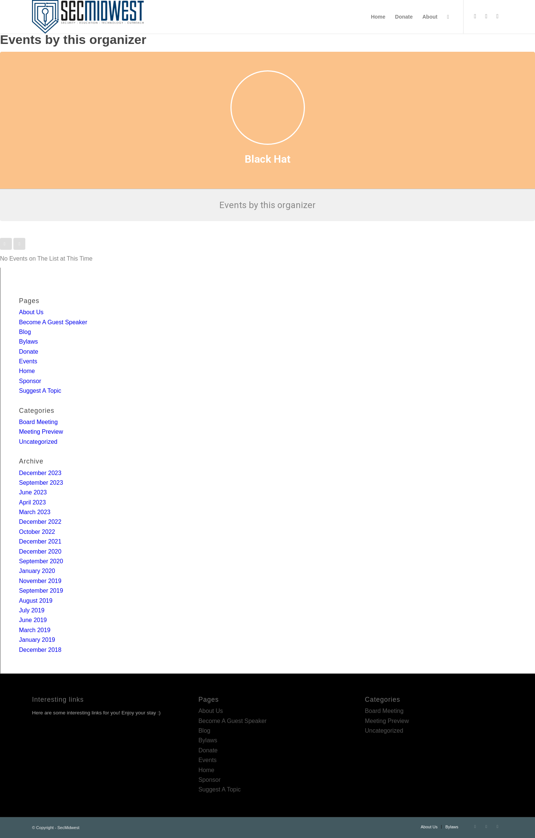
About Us (31, 312)
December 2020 (40, 551)
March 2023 (35, 512)
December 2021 (40, 541)
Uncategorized (38, 442)
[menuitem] (378, 17)
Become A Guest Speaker (53, 322)
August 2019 (35, 601)
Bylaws (28, 341)
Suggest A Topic (40, 391)
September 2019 (41, 590)
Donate (28, 351)
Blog (25, 332)
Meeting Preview (41, 431)
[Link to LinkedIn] (486, 16)
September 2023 (41, 482)
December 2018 (40, 650)
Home (27, 371)
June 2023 (33, 492)
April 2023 (32, 502)
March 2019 (35, 630)
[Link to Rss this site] (497, 16)
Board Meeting (38, 422)
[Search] (448, 17)
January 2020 (37, 571)
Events (28, 361)
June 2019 (33, 620)
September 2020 (41, 561)
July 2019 (32, 610)
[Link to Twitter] (475, 16)
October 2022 (37, 532)
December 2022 (40, 522)
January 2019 (37, 640)
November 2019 (40, 581)
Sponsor (30, 381)
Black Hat (267, 159)
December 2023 (40, 473)
